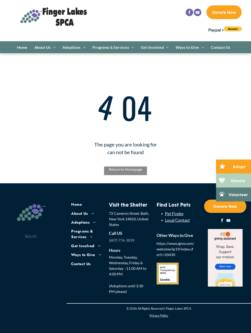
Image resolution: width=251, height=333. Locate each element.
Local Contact (177, 220)
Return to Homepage (125, 169)
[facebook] (189, 13)
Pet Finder (174, 213)
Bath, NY (31, 236)
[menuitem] (22, 47)
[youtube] (197, 13)
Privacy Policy (159, 315)
